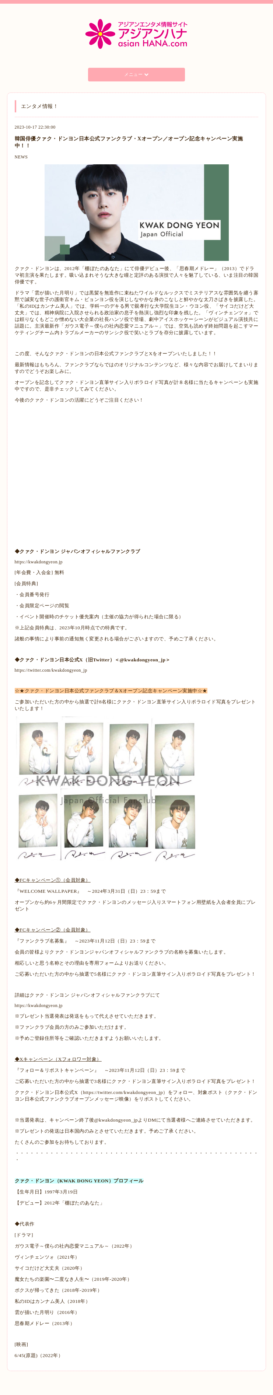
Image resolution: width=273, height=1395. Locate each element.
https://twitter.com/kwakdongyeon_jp (51, 670)
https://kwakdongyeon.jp (39, 561)
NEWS (21, 157)
